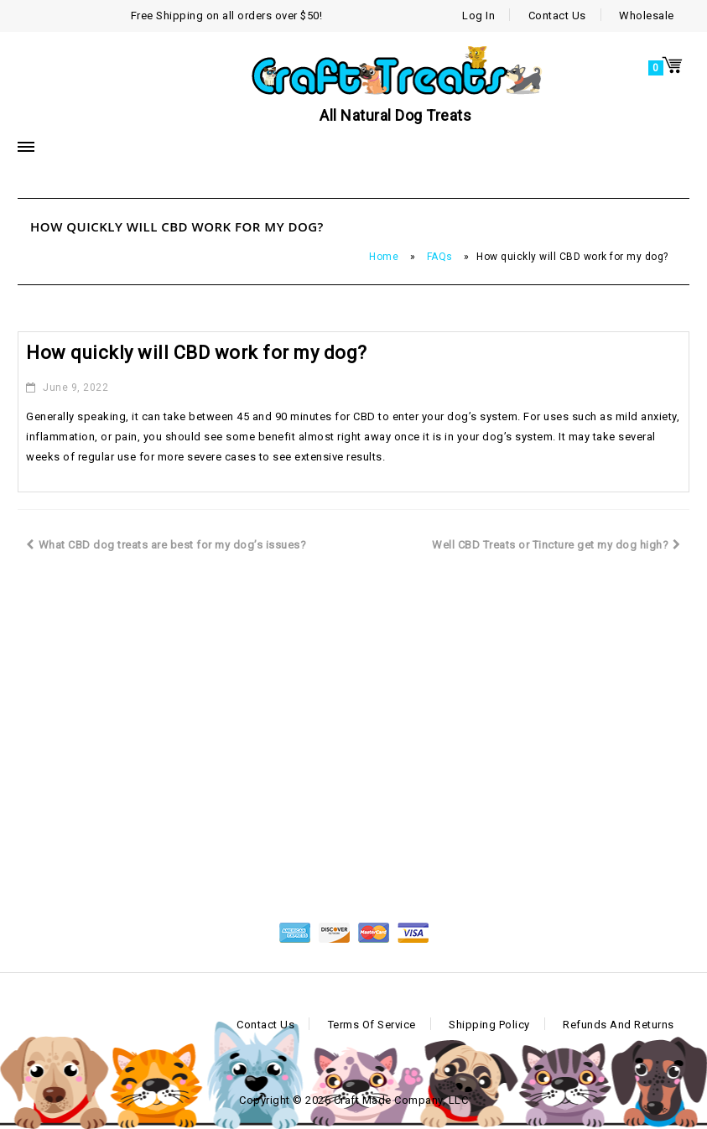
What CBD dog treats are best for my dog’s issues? (166, 544)
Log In (478, 15)
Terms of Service (372, 1024)
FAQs (440, 257)
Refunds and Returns (618, 1024)
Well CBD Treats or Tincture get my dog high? (556, 544)
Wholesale (646, 15)
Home (383, 257)
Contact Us (557, 15)
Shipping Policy (489, 1024)
